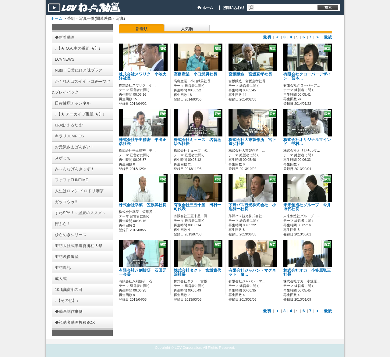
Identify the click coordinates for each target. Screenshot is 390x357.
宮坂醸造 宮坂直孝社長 (250, 74)
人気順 (187, 29)
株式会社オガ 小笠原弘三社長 (307, 272)
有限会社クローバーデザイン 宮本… (307, 76)
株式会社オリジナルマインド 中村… (307, 142)
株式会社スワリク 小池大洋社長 (142, 76)
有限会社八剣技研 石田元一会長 (142, 272)
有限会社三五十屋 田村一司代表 (197, 207)
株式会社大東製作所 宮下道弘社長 (252, 142)
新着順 (141, 29)
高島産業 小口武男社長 (195, 74)
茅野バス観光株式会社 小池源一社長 (252, 207)
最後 (328, 37)
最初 (267, 37)
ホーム (56, 18)
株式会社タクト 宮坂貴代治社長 (197, 272)
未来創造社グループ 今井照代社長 (307, 207)
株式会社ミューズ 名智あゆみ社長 (197, 142)
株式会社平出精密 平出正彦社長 (142, 142)
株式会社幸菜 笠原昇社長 (142, 205)
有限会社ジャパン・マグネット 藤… (252, 272)
